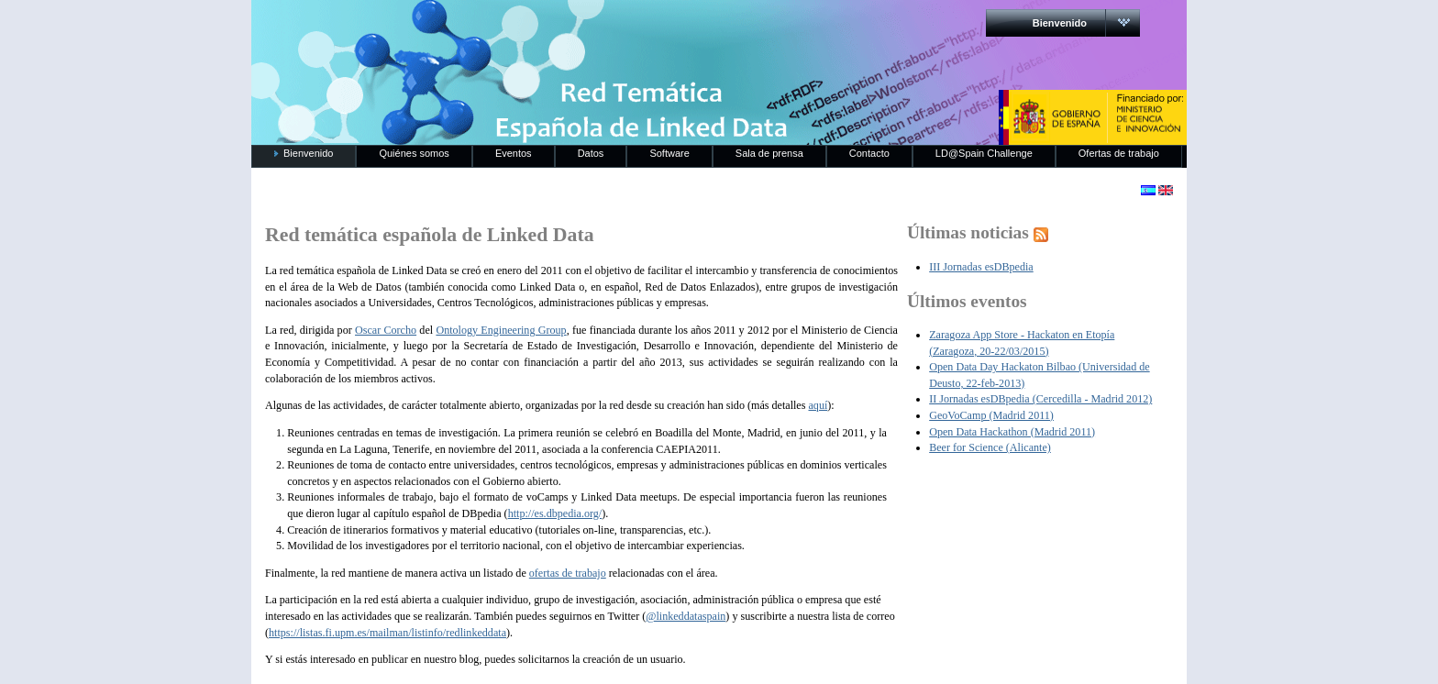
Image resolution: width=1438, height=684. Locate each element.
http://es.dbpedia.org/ (555, 513)
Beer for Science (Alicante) (990, 447)
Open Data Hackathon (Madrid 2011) (1012, 431)
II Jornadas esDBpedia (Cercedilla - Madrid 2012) (1040, 398)
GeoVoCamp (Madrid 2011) (991, 415)
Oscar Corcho (385, 330)
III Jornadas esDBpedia (981, 266)
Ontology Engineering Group (501, 330)
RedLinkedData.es (443, 27)
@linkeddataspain (685, 616)
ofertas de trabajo (567, 573)
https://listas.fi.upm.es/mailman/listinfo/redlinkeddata (387, 632)
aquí (817, 405)
